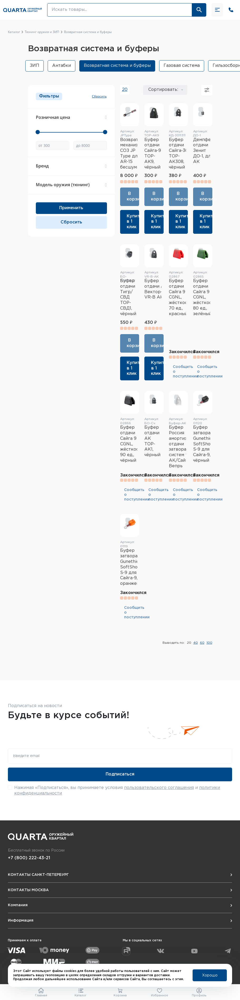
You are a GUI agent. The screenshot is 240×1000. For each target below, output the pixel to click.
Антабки (61, 66)
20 (125, 90)
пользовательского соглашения (159, 788)
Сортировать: (163, 90)
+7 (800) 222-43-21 (29, 858)
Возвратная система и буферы (117, 66)
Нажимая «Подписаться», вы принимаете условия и (117, 790)
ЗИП (34, 66)
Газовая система (182, 66)
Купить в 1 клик (133, 221)
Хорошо (210, 975)
